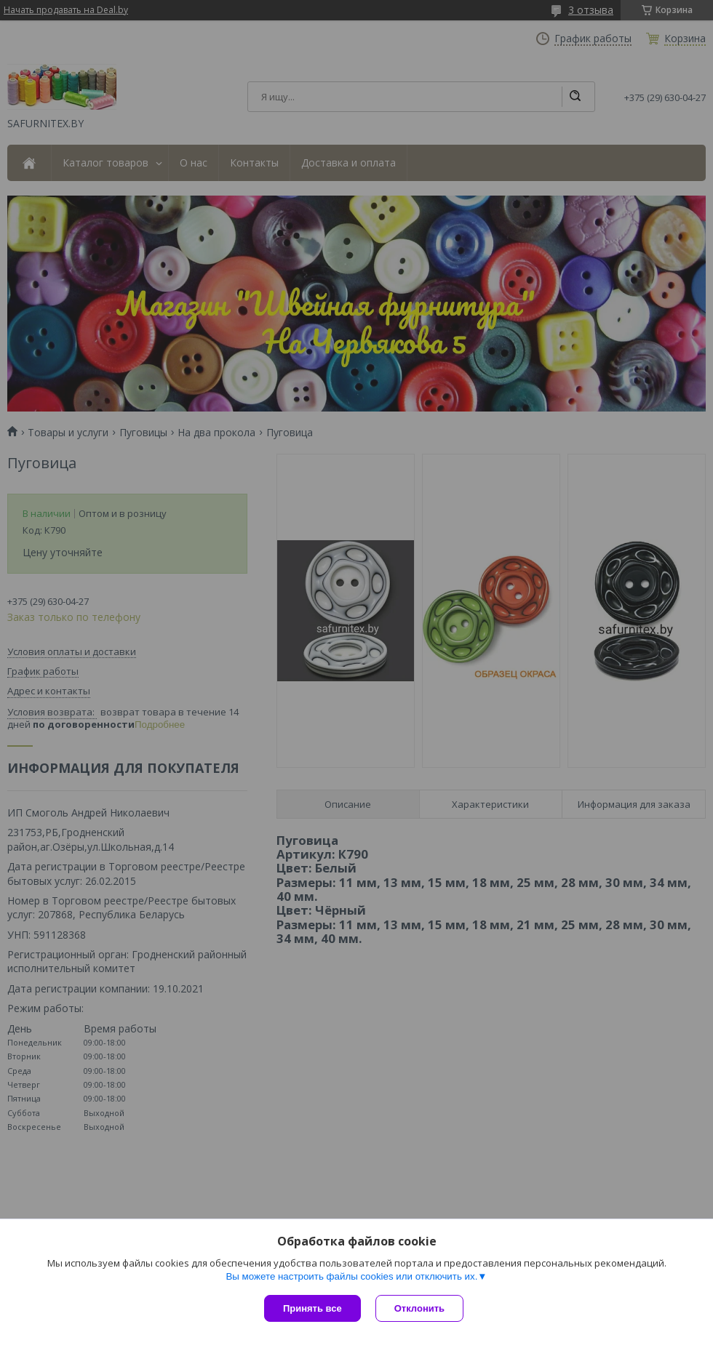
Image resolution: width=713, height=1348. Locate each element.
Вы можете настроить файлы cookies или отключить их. (351, 1276)
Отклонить (419, 1308)
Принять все (312, 1308)
